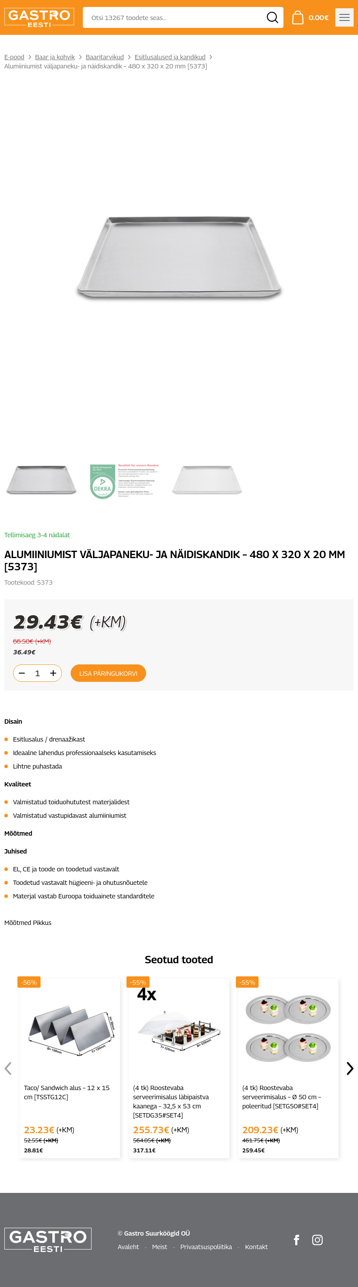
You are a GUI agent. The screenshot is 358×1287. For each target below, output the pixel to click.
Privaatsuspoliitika (206, 1246)
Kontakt (256, 1246)
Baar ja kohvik (55, 57)
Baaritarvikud (105, 57)
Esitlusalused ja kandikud (170, 57)
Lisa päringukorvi (108, 673)
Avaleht (128, 1246)
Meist (159, 1246)
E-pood (14, 57)
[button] (350, 1068)
